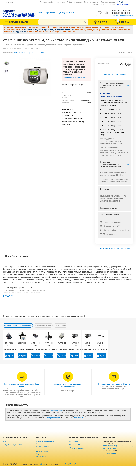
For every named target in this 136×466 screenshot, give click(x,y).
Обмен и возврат (100, 5)
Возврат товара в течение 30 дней (114, 384)
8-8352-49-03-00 (121, 13)
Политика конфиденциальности (52, 2)
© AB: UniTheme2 (69, 464)
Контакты (112, 5)
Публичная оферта (74, 2)
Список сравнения (76, 448)
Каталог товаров (19, 22)
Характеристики (111, 249)
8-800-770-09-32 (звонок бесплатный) (118, 446)
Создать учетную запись (12, 445)
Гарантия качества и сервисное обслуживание (67, 385)
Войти (5, 441)
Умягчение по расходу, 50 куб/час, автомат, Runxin (9, 344)
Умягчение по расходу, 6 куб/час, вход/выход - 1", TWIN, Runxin (61, 344)
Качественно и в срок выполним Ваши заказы (22, 385)
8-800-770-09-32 (121, 10)
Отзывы (127, 249)
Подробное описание (16, 256)
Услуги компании (43, 446)
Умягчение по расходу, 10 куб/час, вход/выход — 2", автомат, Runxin (88, 344)
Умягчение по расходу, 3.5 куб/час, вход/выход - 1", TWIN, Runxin (101, 344)
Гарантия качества (91, 2)
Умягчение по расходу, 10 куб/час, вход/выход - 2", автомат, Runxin (75, 344)
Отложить (107, 75)
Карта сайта (41, 456)
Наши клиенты (42, 449)
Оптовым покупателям (46, 13)
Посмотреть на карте (111, 456)
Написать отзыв (19, 53)
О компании (41, 444)
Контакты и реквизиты (45, 441)
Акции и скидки (68, 13)
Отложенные (74, 445)
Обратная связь (42, 454)
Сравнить (121, 74)
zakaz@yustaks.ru (52, 418)
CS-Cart (42, 464)
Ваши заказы (74, 441)
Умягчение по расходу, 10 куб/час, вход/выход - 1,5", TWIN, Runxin (35, 344)
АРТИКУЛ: (123, 53)
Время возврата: (69, 85)
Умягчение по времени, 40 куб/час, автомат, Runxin (22, 344)
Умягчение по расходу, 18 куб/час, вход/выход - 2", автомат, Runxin (48, 344)
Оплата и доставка (108, 2)
